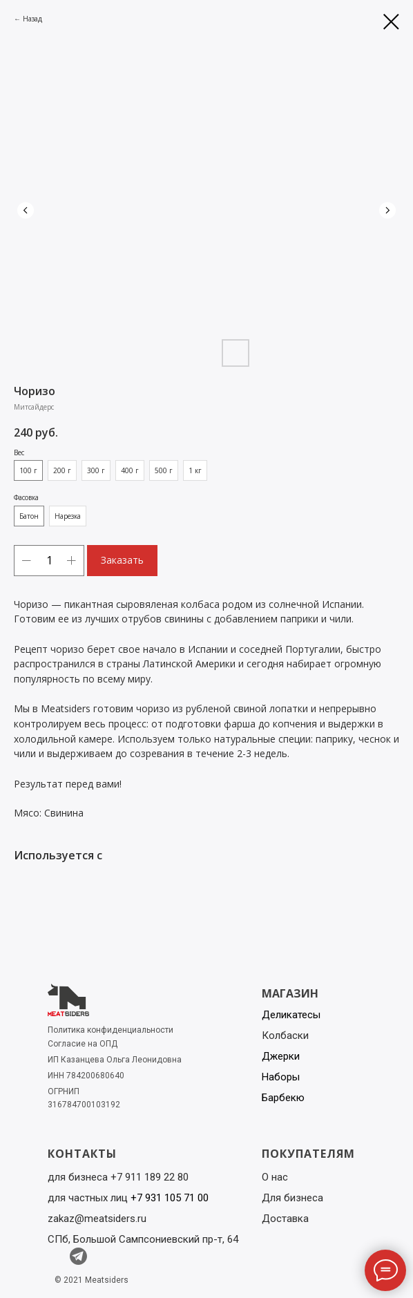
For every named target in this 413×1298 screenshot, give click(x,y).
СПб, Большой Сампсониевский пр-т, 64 (143, 1239)
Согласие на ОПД (82, 1044)
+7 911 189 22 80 (150, 1177)
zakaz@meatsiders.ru (97, 1218)
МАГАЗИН (290, 993)
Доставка (285, 1218)
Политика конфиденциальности (110, 1030)
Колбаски (285, 1035)
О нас (275, 1177)
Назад (32, 18)
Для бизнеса (292, 1198)
